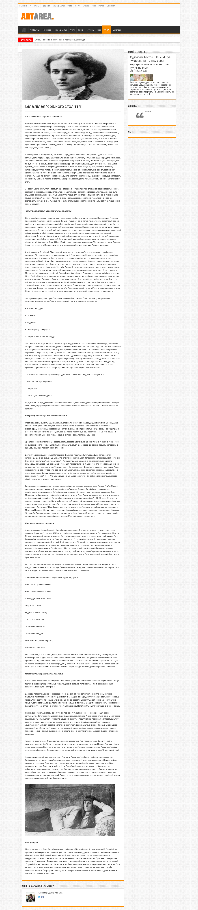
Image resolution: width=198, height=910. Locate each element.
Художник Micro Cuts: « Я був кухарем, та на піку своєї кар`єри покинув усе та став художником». (150, 62)
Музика (86, 6)
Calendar (111, 6)
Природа (46, 6)
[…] (148, 94)
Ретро (101, 6)
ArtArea (132, 106)
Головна (23, 6)
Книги (77, 6)
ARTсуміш (34, 6)
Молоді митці (59, 6)
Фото (69, 6)
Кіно (94, 6)
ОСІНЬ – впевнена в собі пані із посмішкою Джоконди (60, 40)
